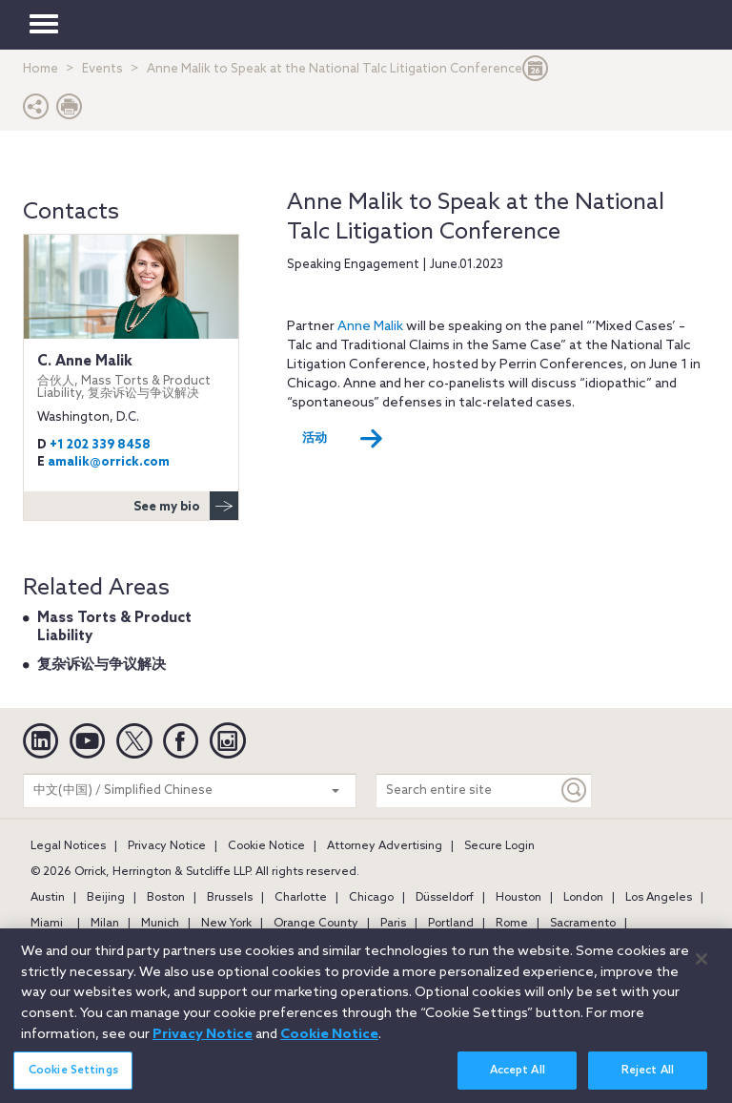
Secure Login (499, 846)
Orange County (316, 923)
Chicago (371, 898)
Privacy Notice (167, 846)
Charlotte (300, 898)
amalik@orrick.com (109, 462)
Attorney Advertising (384, 846)
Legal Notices (68, 846)
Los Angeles (658, 898)
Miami (46, 923)
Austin (47, 898)
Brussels (230, 898)
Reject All (647, 1083)
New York (226, 923)
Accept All (517, 1083)
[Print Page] (69, 111)
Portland (451, 923)
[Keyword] (575, 790)
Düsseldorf (445, 898)
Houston (518, 898)
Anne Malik (370, 327)
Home (40, 69)
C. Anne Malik (131, 376)
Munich (160, 923)
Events (102, 69)
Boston (166, 898)
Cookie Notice (266, 846)
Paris (393, 923)
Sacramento (583, 923)
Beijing (106, 898)
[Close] (701, 971)
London (583, 898)
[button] (36, 111)
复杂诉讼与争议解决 (101, 665)
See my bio (185, 505)
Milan (105, 923)
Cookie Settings (73, 1083)
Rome (512, 923)
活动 (342, 439)
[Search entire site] (467, 790)
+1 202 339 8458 (100, 445)
